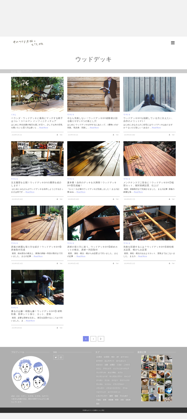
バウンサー (100, 388)
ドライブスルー (118, 384)
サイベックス (125, 380)
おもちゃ (99, 365)
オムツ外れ (112, 372)
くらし (13, 115)
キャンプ (127, 376)
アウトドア (107, 369)
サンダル (99, 384)
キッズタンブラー (115, 376)
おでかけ (99, 361)
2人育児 (99, 357)
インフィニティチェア (121, 369)
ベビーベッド (101, 392)
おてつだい (125, 357)
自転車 (128, 400)
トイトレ (108, 384)
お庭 (106, 365)
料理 (116, 400)
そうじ (98, 369)
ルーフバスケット (114, 392)
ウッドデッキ (101, 372)
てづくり (70, 115)
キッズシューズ (101, 376)
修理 (111, 396)
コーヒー (115, 380)
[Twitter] (55, 357)
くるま (119, 365)
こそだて (127, 365)
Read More (43, 127)
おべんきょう (121, 361)
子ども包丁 (124, 396)
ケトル (107, 380)
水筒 (122, 400)
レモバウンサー (101, 396)
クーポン (99, 380)
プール (125, 388)
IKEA (112, 357)
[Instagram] (61, 357)
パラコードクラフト (113, 388)
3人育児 (106, 357)
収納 (116, 396)
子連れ (98, 400)
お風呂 (112, 365)
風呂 (97, 404)
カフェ (120, 372)
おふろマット (109, 361)
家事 (104, 400)
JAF (117, 357)
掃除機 (110, 400)
